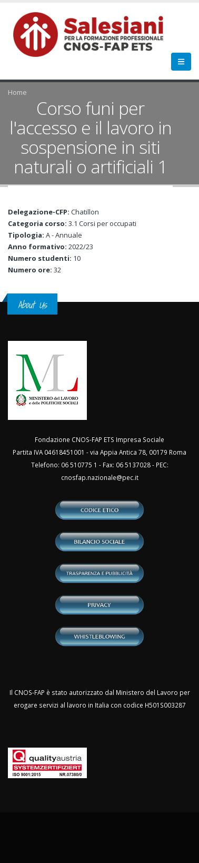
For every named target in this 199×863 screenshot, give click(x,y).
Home (17, 92)
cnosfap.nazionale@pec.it (99, 477)
